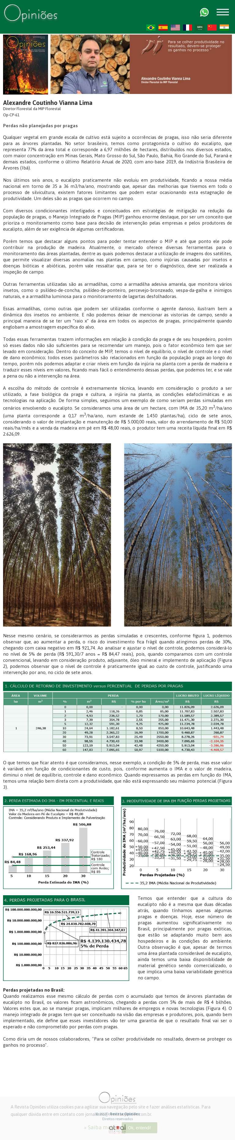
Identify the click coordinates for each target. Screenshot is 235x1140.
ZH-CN (212, 27)
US (175, 27)
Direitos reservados (117, 1119)
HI (224, 27)
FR (187, 27)
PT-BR (150, 27)
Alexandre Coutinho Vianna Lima (47, 102)
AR (199, 27)
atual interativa (117, 1129)
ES (163, 27)
